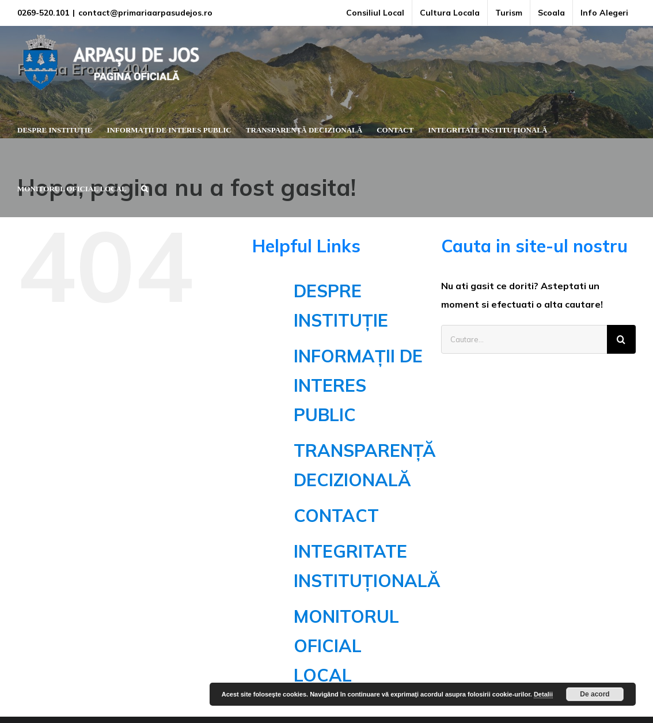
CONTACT (336, 516)
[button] (144, 187)
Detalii (543, 694)
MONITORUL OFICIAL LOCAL (346, 645)
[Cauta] (621, 339)
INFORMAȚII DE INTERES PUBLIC (358, 385)
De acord (594, 694)
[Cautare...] (524, 339)
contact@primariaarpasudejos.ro (145, 12)
